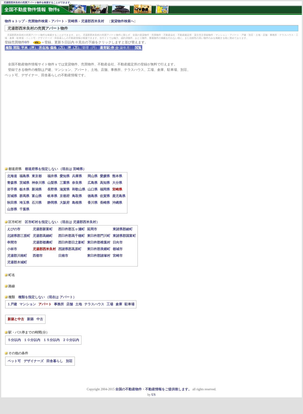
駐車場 (129, 304)
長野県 (52, 189)
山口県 (93, 189)
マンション (27, 304)
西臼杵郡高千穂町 (71, 236)
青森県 (12, 182)
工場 (110, 304)
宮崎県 (73, 21)
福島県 (24, 176)
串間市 (12, 242)
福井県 (52, 176)
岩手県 (12, 189)
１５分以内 (51, 340)
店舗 (69, 304)
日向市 (118, 242)
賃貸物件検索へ (122, 21)
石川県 (37, 202)
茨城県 (24, 182)
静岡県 (52, 202)
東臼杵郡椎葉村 (98, 242)
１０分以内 (32, 340)
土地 (78, 304)
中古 (39, 319)
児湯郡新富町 (43, 229)
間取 (16, 48)
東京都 (37, 176)
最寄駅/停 (107, 48)
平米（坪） (29, 48)
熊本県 (117, 176)
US (154, 394)
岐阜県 (52, 196)
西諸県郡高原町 (69, 249)
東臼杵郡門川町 (98, 236)
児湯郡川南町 (17, 255)
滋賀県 (65, 189)
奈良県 (77, 182)
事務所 (59, 304)
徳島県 (93, 196)
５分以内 (14, 340)
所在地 (44, 48)
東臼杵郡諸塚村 (98, 255)
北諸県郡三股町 (18, 236)
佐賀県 (105, 196)
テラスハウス (94, 304)
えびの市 (13, 229)
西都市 (38, 255)
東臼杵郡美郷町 (98, 249)
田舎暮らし (54, 361)
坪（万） (74, 48)
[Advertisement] (151, 122)
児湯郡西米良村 (92, 21)
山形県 (12, 209)
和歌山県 (78, 189)
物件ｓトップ (15, 21)
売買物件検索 (38, 21)
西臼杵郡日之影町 (71, 242)
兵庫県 (77, 176)
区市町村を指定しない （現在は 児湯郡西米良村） (62, 222)
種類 (8, 48)
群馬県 (24, 196)
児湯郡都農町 (43, 242)
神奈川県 (38, 182)
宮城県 (12, 196)
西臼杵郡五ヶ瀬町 (71, 229)
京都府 (65, 196)
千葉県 (24, 209)
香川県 (93, 202)
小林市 (12, 249)
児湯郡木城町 (17, 262)
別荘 (69, 361)
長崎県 (105, 202)
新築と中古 (16, 319)
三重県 (65, 182)
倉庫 (119, 304)
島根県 (77, 202)
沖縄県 (117, 202)
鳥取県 (77, 196)
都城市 (118, 249)
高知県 (105, 182)
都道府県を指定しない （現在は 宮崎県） (55, 169)
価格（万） (58, 48)
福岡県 (105, 189)
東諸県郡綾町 (123, 229)
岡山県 (93, 176)
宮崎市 (118, 255)
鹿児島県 (118, 196)
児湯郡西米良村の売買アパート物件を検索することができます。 (38, 2)
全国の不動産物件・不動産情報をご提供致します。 (153, 389)
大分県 (117, 182)
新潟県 (37, 189)
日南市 (63, 255)
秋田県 (12, 202)
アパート (57, 21)
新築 (30, 319)
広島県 (93, 182)
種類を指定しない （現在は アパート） (47, 297)
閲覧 (138, 48)
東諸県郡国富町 (124, 236)
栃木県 (24, 189)
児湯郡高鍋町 (43, 236)
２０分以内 (70, 340)
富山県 (37, 196)
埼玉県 (24, 202)
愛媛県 (105, 176)
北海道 (12, 176)
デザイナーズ (34, 361)
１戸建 (12, 304)
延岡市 (92, 229)
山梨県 (52, 182)
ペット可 (14, 361)
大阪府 (65, 202)
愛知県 (65, 176)
